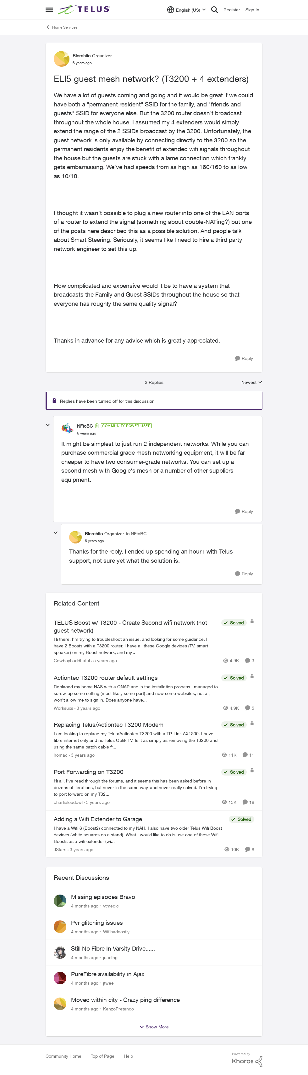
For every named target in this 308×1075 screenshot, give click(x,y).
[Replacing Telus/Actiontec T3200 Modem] (136, 740)
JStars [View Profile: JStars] (60, 849)
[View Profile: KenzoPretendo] (60, 1004)
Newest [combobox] (251, 382)
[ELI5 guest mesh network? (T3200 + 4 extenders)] (86, 433)
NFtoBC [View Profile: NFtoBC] (85, 426)
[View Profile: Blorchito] (61, 59)
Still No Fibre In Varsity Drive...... (113, 948)
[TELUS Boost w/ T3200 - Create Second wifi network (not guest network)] (136, 646)
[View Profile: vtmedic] (60, 901)
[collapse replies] (48, 425)
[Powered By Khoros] (247, 1060)
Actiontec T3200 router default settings (106, 677)
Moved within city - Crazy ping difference (125, 999)
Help (128, 1056)
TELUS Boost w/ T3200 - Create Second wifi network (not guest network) (130, 626)
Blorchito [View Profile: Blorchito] (82, 55)
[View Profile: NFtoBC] (67, 429)
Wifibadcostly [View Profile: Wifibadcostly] (116, 931)
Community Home (63, 1056)
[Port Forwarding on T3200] (136, 787)
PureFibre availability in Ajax (108, 973)
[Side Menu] (49, 9)
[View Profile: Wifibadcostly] (60, 926)
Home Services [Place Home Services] (61, 27)
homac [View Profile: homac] (61, 755)
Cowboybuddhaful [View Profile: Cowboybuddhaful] (72, 660)
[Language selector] (186, 9)
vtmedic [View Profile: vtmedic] (111, 905)
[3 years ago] (87, 707)
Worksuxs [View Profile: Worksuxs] (63, 707)
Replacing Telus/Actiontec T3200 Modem (108, 724)
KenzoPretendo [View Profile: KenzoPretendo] (118, 1008)
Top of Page (102, 1056)
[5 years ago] (104, 660)
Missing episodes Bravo (103, 896)
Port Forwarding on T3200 (89, 771)
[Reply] (244, 358)
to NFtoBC (136, 533)
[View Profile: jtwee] (60, 978)
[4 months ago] (84, 905)
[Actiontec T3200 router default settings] (136, 693)
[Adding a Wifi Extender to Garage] (140, 834)
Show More (154, 1027)
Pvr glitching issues (97, 922)
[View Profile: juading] (60, 952)
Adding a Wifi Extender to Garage (98, 819)
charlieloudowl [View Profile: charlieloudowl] (68, 802)
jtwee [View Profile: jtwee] (108, 983)
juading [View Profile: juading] (110, 957)
